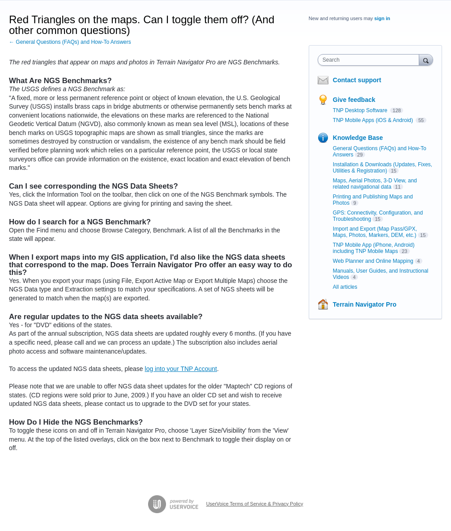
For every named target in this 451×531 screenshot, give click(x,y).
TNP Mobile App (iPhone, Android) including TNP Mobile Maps (374, 248)
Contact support (357, 80)
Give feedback (354, 99)
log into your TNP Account (181, 368)
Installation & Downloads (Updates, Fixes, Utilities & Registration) (382, 167)
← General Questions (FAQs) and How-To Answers (70, 42)
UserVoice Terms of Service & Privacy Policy (254, 503)
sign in (382, 18)
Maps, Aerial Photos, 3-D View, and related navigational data (375, 183)
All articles (345, 287)
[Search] (426, 59)
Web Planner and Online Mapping (373, 261)
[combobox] (370, 60)
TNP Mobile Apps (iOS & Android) (374, 120)
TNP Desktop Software (361, 110)
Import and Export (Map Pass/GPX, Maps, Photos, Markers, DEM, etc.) (375, 232)
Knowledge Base (358, 137)
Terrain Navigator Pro (364, 304)
